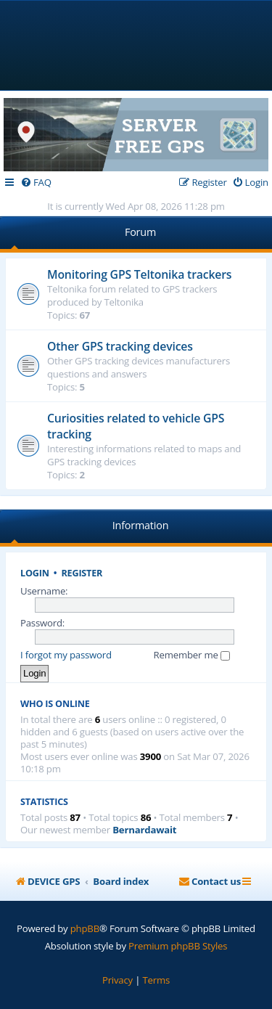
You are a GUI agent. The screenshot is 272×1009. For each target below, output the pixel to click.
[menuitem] (35, 182)
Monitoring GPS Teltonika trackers (139, 274)
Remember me (192, 654)
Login (34, 573)
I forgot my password (66, 654)
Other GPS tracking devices (120, 346)
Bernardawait (144, 830)
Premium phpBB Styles (177, 945)
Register (82, 573)
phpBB (84, 928)
